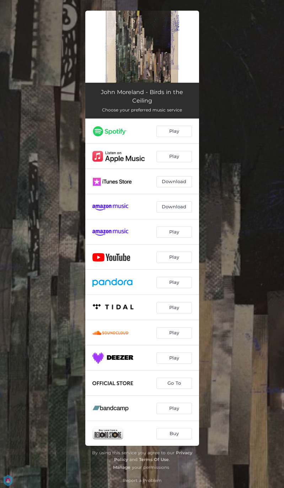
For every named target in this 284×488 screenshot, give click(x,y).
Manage (121, 467)
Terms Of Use (154, 459)
